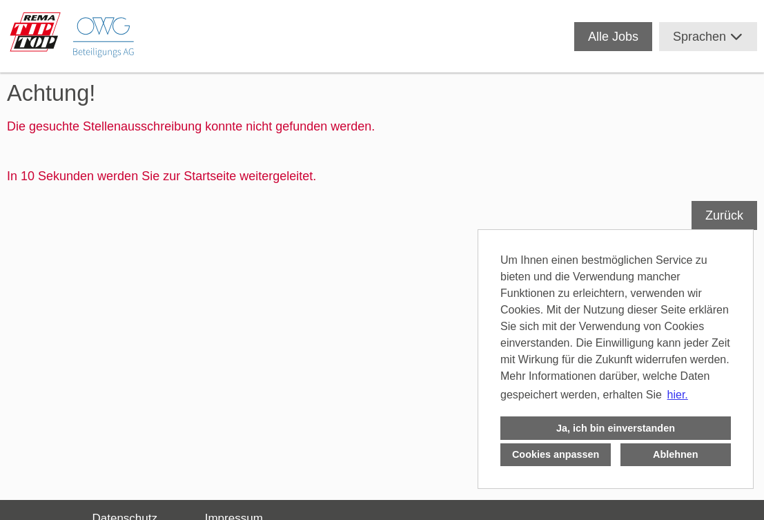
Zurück (724, 215)
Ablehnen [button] (675, 454)
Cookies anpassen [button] (555, 454)
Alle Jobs (613, 37)
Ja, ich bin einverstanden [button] (615, 428)
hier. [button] (677, 395)
